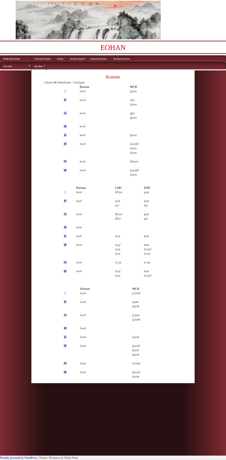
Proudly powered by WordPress (18, 457)
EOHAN (113, 48)
